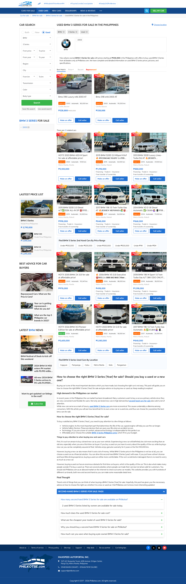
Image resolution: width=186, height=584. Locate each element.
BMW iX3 (38, 234)
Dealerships (70, 11)
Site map (67, 548)
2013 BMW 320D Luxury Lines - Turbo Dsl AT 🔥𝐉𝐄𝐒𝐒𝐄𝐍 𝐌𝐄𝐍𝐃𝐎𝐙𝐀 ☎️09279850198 (147, 157)
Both (27, 32)
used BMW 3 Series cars (100, 406)
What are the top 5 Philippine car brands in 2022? (43, 318)
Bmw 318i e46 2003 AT (106, 96)
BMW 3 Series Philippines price (104, 433)
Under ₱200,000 (85, 245)
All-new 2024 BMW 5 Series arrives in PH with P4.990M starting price (43, 380)
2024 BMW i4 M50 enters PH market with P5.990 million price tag (43, 368)
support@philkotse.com (70, 571)
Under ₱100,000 (67, 245)
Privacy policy (54, 548)
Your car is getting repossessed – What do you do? (42, 306)
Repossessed (91, 69)
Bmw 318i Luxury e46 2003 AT (72, 96)
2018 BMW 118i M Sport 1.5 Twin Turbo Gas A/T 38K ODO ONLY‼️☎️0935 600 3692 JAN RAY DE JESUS (148, 276)
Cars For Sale (28, 11)
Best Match (61, 69)
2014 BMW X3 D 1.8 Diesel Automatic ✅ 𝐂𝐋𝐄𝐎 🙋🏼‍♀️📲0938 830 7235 (148, 209)
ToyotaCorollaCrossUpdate (82, 3)
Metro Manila (99, 365)
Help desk (90, 548)
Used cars (43, 11)
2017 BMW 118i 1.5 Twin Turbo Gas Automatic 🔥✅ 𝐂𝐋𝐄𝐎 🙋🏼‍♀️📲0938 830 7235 (148, 328)
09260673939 (85, 567)
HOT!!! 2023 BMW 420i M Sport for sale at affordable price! (72, 156)
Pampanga (76, 365)
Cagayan (63, 365)
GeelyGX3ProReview (108, 3)
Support (79, 548)
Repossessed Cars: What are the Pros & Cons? (36, 295)
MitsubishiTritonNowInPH (54, 3)
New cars (56, 11)
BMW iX (37, 247)
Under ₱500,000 (122, 245)
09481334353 (66, 567)
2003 (25, 127)
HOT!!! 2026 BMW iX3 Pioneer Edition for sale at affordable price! (74, 328)
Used (47, 32)
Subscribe (37, 403)
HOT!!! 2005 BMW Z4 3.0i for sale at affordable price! (73, 276)
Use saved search (45, 109)
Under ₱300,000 (104, 245)
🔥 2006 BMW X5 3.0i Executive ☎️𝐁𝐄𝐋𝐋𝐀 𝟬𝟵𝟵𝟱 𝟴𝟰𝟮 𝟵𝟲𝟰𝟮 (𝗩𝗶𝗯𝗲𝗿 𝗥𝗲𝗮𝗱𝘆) (111, 276)
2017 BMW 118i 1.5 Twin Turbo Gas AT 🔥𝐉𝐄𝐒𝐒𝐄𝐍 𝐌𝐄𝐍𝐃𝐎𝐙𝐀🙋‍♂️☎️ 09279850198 (111, 209)
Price (71, 69)
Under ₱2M (151, 245)
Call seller (82, 120)
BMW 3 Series (27, 220)
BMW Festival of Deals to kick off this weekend (36, 357)
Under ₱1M (138, 245)
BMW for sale (37, 15)
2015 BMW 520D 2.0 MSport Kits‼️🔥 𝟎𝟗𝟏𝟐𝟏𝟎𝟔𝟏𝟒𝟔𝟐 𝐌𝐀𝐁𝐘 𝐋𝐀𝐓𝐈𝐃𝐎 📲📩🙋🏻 (111, 157)
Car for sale (24, 15)
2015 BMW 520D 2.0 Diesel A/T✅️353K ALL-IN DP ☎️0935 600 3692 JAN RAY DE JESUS (72, 209)
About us (22, 548)
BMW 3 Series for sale (54, 15)
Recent (80, 69)
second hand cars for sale (140, 401)
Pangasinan (121, 365)
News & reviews (87, 11)
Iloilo (111, 365)
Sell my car (158, 11)
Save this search (28, 109)
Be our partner (104, 548)
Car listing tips (120, 548)
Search (37, 102)
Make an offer (66, 120)
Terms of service (37, 548)
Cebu (87, 365)
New (37, 32)
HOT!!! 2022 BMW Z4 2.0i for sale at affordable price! (111, 328)
